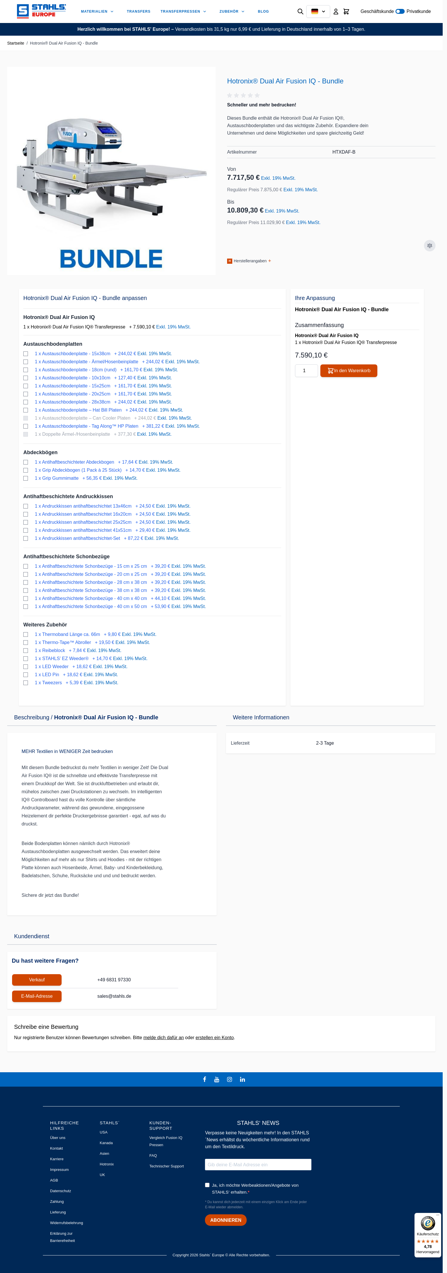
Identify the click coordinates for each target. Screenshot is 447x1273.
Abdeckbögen (40, 452)
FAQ (153, 1155)
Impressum (59, 1169)
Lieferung (58, 1212)
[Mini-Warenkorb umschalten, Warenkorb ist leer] (346, 11)
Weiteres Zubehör (45, 625)
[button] (244, 95)
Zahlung (57, 1201)
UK (102, 1175)
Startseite (15, 43)
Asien (104, 1153)
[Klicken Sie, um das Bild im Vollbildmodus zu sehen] (111, 171)
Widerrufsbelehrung (66, 1223)
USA (103, 1132)
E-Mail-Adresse (36, 996)
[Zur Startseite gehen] (41, 11)
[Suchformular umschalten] (300, 11)
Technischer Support (166, 1166)
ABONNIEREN (225, 1220)
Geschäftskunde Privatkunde (396, 11)
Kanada (106, 1143)
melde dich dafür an (163, 1037)
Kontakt (56, 1148)
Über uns (57, 1138)
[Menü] (437, 1216)
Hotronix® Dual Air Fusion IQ (59, 317)
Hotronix (107, 1164)
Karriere (57, 1159)
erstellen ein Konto (215, 1037)
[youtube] (217, 1079)
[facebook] (205, 1079)
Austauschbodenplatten (52, 344)
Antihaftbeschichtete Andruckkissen (68, 496)
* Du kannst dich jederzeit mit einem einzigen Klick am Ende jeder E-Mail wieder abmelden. (256, 1204)
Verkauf (37, 979)
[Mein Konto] (336, 11)
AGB (54, 1180)
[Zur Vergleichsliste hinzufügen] (429, 245)
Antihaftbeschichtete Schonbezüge (66, 556)
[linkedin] (243, 1079)
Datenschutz (60, 1191)
